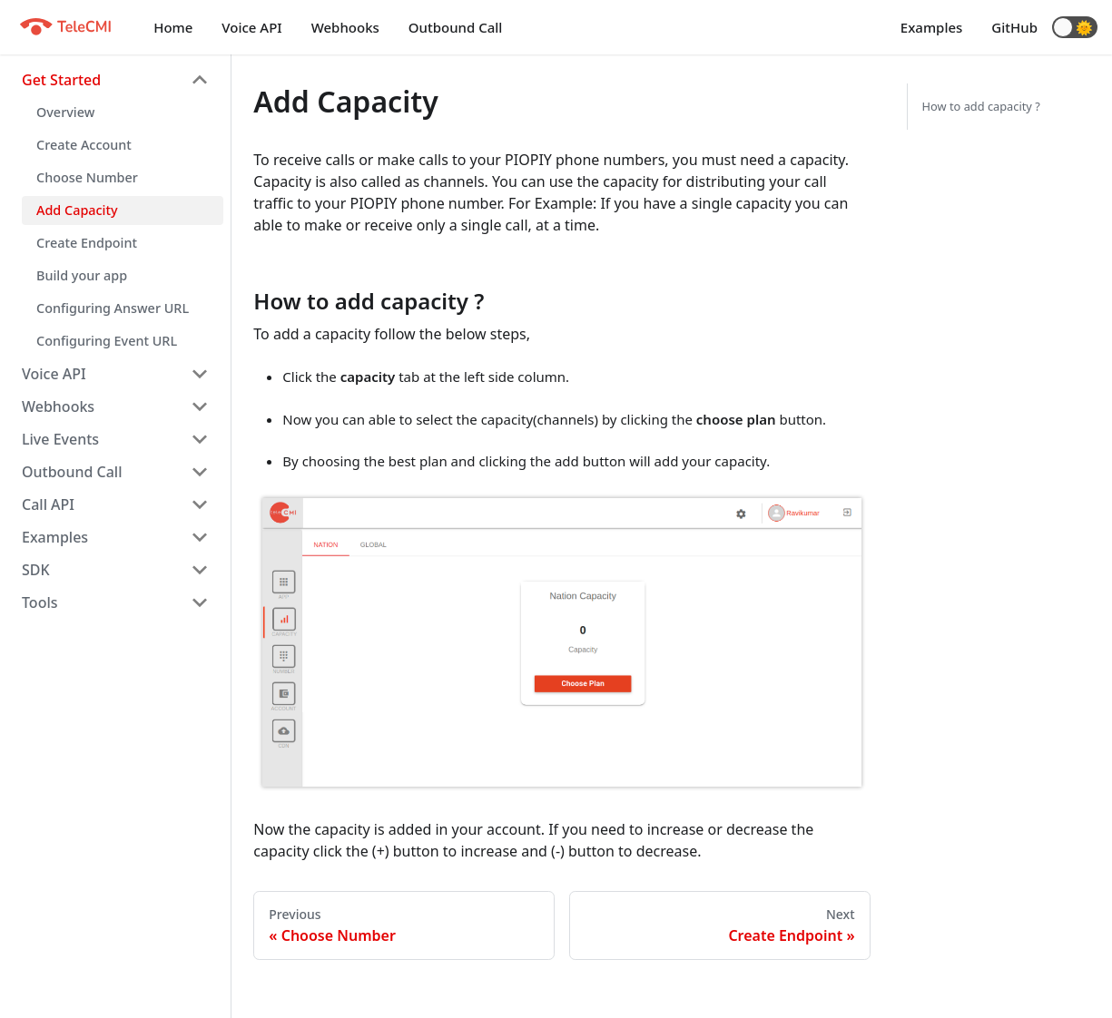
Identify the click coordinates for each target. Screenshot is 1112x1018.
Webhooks (345, 27)
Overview (65, 112)
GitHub (1014, 27)
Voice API (251, 27)
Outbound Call (455, 27)
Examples (931, 27)
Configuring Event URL (106, 340)
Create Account (84, 144)
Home (172, 27)
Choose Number (87, 177)
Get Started (61, 80)
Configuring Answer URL (112, 308)
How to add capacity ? (981, 106)
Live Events (60, 439)
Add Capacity (77, 210)
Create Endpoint (86, 242)
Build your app (81, 275)
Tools (40, 602)
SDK (36, 570)
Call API (48, 504)
